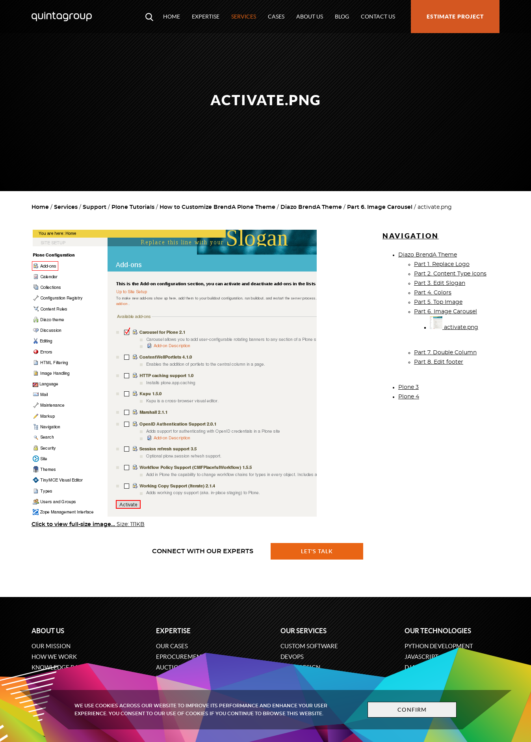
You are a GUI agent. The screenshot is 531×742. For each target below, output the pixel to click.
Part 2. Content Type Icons (450, 274)
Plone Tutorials (132, 207)
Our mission (51, 646)
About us (309, 16)
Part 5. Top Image (438, 302)
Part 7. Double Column (445, 352)
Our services (303, 630)
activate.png (454, 327)
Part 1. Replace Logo (442, 264)
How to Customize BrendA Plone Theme (217, 207)
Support (94, 207)
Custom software (309, 646)
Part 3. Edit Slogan (439, 283)
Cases (276, 16)
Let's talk (317, 551)
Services (243, 16)
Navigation (410, 236)
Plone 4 (408, 397)
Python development (439, 646)
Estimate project (455, 16)
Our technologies (438, 630)
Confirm (412, 710)
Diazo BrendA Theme (311, 207)
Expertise (205, 16)
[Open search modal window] (149, 16)
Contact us (378, 16)
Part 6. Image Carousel (379, 207)
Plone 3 (408, 387)
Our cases (172, 646)
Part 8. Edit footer (438, 362)
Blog (342, 16)
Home (171, 16)
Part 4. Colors (432, 293)
